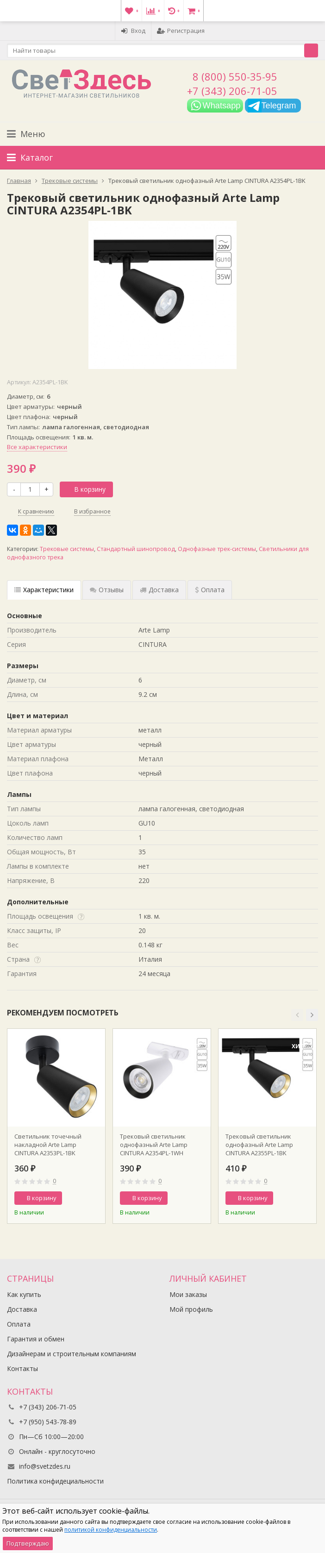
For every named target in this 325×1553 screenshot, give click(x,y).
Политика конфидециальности (55, 1481)
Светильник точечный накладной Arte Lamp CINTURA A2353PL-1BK (47, 1144)
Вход (133, 30)
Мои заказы (188, 1294)
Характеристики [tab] (44, 589)
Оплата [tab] (210, 589)
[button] (297, 1015)
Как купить (24, 1294)
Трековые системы (67, 549)
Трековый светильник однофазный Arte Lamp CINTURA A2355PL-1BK (259, 1144)
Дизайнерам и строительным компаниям (71, 1353)
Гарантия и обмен (35, 1338)
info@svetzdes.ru (44, 1466)
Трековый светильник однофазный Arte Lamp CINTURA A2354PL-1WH (154, 1144)
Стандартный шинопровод (136, 549)
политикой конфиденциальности (110, 1530)
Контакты (22, 1368)
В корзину (85, 489)
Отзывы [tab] (107, 589)
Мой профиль (191, 1309)
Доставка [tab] (159, 589)
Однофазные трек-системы (217, 549)
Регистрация (181, 30)
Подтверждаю (27, 1543)
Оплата (19, 1324)
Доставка (22, 1309)
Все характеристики (37, 447)
